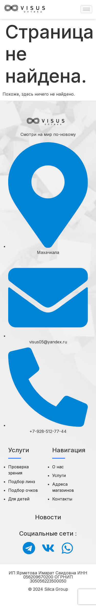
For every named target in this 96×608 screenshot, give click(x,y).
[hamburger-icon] (86, 9)
